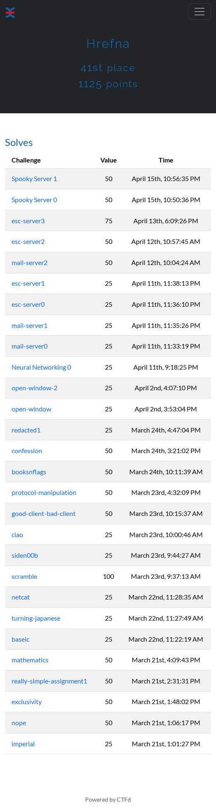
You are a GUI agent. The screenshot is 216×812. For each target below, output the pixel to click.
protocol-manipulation (44, 492)
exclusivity (27, 701)
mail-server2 (29, 262)
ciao (17, 534)
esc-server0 (28, 304)
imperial (23, 744)
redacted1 (26, 430)
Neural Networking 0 (41, 367)
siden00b (25, 555)
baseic (20, 639)
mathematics (30, 660)
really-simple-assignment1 (49, 681)
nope (19, 722)
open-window (31, 409)
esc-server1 (28, 283)
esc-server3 (28, 220)
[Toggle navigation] (199, 11)
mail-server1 (29, 325)
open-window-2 (34, 388)
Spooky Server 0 (34, 199)
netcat (21, 597)
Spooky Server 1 (34, 178)
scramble (24, 576)
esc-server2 (28, 241)
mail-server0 (29, 346)
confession (27, 450)
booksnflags (29, 471)
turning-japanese (36, 618)
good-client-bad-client (44, 513)
